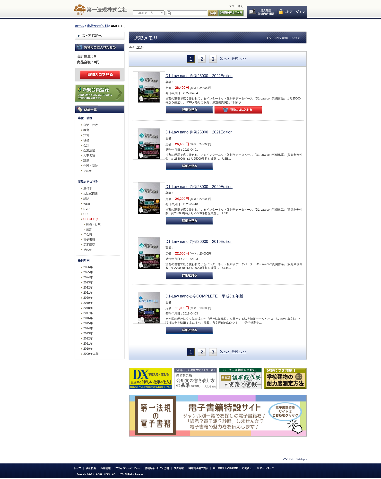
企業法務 (89, 150)
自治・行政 (90, 125)
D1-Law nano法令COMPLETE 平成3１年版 (204, 296)
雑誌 (86, 198)
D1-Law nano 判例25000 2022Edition (199, 76)
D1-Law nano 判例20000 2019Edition (199, 242)
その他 (87, 171)
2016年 (88, 318)
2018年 (88, 308)
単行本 (87, 188)
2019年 (88, 303)
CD (85, 214)
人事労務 (89, 155)
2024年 (88, 277)
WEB (86, 204)
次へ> (224, 58)
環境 (86, 160)
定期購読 (89, 244)
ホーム (79, 26)
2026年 (88, 267)
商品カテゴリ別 (97, 26)
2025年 (88, 272)
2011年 (88, 343)
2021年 (88, 292)
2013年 (88, 333)
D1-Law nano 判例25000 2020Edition (199, 187)
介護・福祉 (90, 165)
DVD (86, 209)
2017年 (88, 313)
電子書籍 (89, 239)
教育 (86, 130)
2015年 (88, 323)
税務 (86, 140)
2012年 (88, 338)
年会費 (87, 234)
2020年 (88, 297)
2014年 (88, 328)
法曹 (86, 135)
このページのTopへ (296, 459)
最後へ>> (239, 58)
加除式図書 (90, 193)
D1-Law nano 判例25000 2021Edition (199, 132)
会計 (86, 145)
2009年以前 (91, 353)
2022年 (88, 287)
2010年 (88, 348)
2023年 (88, 282)
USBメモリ (90, 219)
